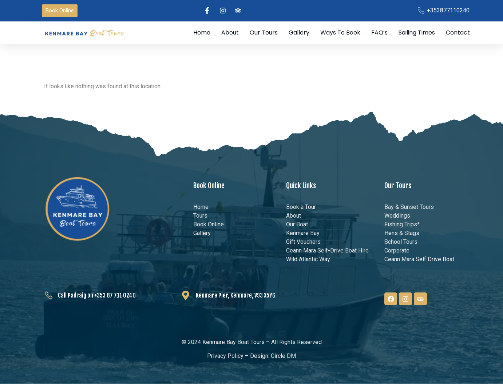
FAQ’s (379, 33)
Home (201, 33)
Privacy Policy (225, 355)
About (230, 33)
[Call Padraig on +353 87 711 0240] (49, 295)
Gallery (299, 33)
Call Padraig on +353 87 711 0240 (97, 295)
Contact (458, 33)
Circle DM (283, 355)
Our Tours (264, 33)
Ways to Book (340, 33)
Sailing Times (417, 33)
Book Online (209, 186)
